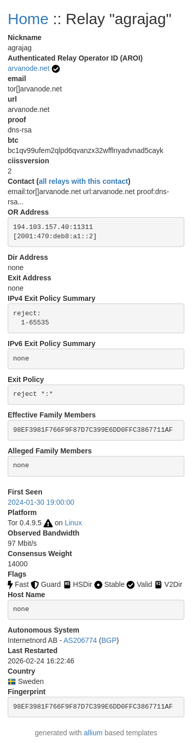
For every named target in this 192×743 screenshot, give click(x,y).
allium (93, 733)
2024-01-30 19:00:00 (41, 502)
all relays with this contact (83, 181)
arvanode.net (29, 68)
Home (28, 18)
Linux (73, 523)
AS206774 (80, 640)
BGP (109, 640)
